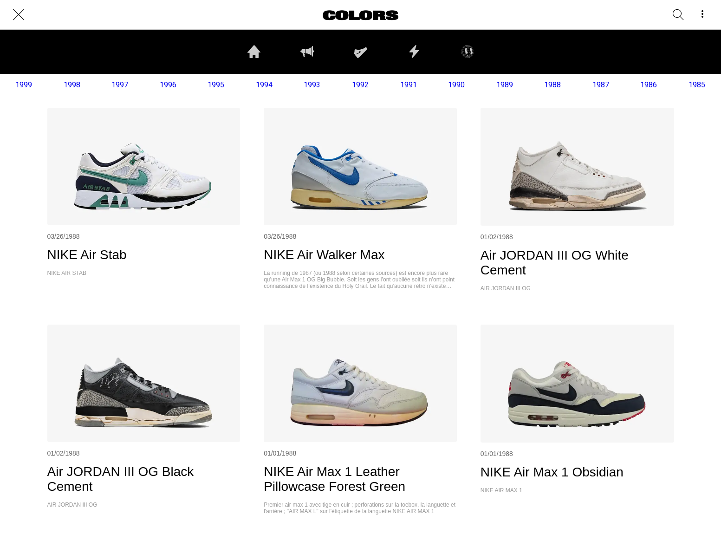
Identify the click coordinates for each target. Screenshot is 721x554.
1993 (312, 84)
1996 (168, 84)
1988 (552, 84)
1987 (600, 84)
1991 (408, 84)
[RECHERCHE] (678, 15)
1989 (504, 84)
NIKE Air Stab (87, 255)
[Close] (18, 14)
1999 (23, 84)
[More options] (702, 15)
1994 (264, 84)
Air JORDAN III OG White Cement (555, 262)
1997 (119, 84)
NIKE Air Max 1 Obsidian (552, 472)
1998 (72, 84)
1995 (216, 84)
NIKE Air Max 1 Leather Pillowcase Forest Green (334, 479)
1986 (648, 84)
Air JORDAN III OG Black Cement (120, 479)
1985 (697, 84)
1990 (456, 84)
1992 (360, 84)
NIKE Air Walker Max (324, 255)
